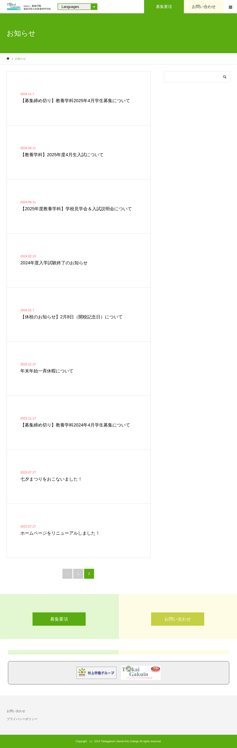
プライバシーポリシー (22, 719)
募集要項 (59, 619)
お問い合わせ (177, 619)
